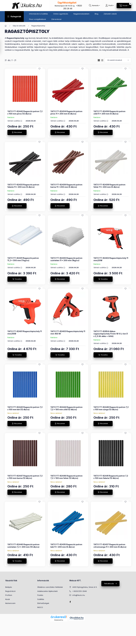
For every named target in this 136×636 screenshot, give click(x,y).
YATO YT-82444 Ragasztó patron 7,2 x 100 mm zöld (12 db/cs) (66, 408)
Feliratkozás (109, 583)
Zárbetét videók (110, 14)
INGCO (40, 607)
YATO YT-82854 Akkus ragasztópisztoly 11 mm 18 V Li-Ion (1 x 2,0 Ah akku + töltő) (111, 333)
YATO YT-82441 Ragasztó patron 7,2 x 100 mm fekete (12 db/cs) (111, 477)
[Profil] (110, 5)
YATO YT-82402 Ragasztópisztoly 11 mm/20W (111, 259)
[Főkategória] (6, 26)
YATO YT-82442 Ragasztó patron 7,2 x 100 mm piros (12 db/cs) (24, 112)
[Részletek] (17, 132)
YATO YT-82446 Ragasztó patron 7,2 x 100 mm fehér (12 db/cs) (66, 477)
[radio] (102, 60)
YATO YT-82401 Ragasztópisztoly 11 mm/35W (24, 332)
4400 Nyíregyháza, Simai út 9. (84, 587)
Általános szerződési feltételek (50, 587)
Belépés (8, 587)
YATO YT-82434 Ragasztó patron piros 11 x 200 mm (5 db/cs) (66, 112)
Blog (96, 14)
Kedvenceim (10, 603)
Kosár (7, 599)
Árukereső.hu (58, 620)
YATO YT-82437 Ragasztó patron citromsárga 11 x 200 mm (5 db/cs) (110, 545)
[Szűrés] (2, 47)
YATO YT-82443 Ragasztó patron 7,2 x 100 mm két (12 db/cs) (24, 408)
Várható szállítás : (14, 121)
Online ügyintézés (60, 14)
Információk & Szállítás (38, 14)
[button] (14, 16)
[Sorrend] (118, 60)
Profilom (8, 595)
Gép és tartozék (19, 26)
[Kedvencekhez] (39, 68)
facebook (70, 602)
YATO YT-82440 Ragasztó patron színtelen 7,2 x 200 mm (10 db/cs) (23, 545)
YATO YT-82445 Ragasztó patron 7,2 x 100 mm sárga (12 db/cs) (111, 408)
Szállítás (40, 599)
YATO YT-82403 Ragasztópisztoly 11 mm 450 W (67, 332)
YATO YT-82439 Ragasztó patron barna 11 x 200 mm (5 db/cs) (66, 185)
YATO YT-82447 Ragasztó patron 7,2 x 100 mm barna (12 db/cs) (24, 477)
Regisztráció (10, 591)
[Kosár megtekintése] (124, 5)
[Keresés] (94, 5)
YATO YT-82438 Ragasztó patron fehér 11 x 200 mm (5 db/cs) (109, 185)
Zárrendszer (56, 19)
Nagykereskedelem (81, 14)
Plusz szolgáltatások (37, 19)
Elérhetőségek (43, 603)
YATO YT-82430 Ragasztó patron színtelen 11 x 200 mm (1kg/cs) (66, 259)
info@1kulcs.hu (78, 595)
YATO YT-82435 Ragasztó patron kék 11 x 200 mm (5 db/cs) (66, 545)
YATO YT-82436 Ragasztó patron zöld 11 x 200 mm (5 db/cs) (109, 112)
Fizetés (40, 595)
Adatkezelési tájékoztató (47, 591)
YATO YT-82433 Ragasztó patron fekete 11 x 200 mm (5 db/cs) (23, 185)
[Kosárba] (17, 279)
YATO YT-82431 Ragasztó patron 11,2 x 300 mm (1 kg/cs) (23, 259)
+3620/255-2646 (79, 591)
